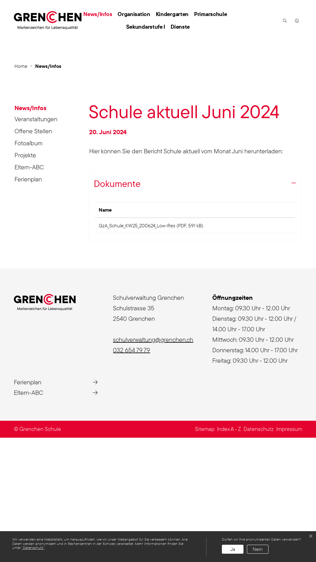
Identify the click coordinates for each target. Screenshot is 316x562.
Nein (258, 549)
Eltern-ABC (29, 289)
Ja (232, 549)
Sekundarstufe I (145, 26)
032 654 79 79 (131, 474)
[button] (284, 20)
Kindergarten (172, 14)
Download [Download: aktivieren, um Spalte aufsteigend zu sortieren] (266, 332)
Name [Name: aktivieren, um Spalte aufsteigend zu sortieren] (105, 332)
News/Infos (99, 14)
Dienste (180, 26)
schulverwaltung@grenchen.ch (153, 464)
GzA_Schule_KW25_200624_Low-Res (137, 348)
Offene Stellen (33, 253)
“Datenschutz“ (33, 547)
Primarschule (210, 14)
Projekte (25, 277)
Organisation (134, 14)
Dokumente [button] (117, 306)
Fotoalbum (29, 265)
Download (273, 349)
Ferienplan (28, 301)
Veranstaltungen (36, 241)
